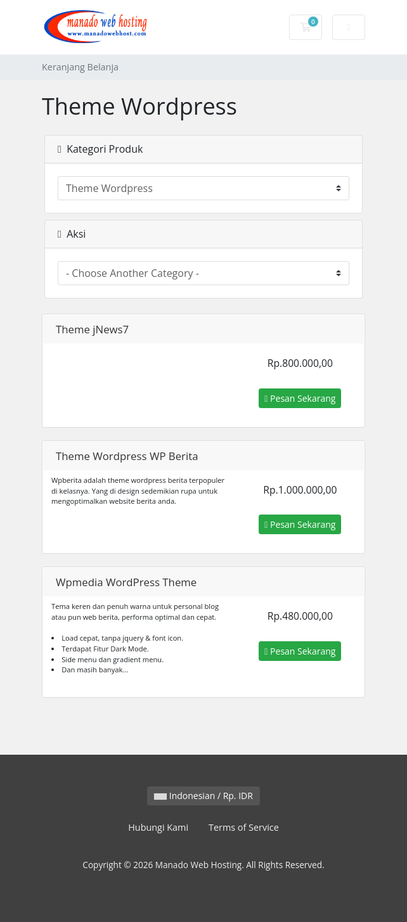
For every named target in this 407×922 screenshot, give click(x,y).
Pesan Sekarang (299, 398)
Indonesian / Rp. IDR (203, 796)
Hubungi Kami (158, 827)
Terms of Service (244, 827)
